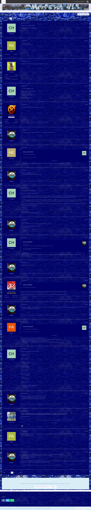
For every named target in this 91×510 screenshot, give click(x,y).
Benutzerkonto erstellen (42, 486)
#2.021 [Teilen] (86, 22)
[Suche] (87, 1)
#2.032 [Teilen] (86, 262)
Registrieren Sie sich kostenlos (47, 483)
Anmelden (53, 486)
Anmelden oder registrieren (79, 1)
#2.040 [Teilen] (86, 451)
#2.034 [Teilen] (86, 304)
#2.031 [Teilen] (86, 237)
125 (17, 18)
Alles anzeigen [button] (54, 160)
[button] (3, 500)
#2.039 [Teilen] (86, 431)
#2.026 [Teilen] (86, 129)
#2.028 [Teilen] (86, 170)
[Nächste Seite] (20, 18)
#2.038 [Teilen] (86, 411)
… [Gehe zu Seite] (15, 18)
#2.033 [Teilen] (86, 280)
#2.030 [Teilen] (86, 219)
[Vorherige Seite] (3, 18)
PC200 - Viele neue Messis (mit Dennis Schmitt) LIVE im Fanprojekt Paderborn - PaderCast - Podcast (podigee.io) (43, 413)
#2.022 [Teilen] (86, 40)
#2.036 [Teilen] (86, 348)
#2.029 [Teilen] (86, 188)
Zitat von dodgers (27, 242)
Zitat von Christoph (28, 151)
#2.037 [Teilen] (86, 393)
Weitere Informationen (80, 508)
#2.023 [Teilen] (86, 61)
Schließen (87, 508)
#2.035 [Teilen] (86, 322)
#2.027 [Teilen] (86, 147)
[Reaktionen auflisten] (23, 425)
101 (8, 18)
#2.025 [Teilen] (86, 104)
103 (13, 18)
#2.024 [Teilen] (86, 86)
